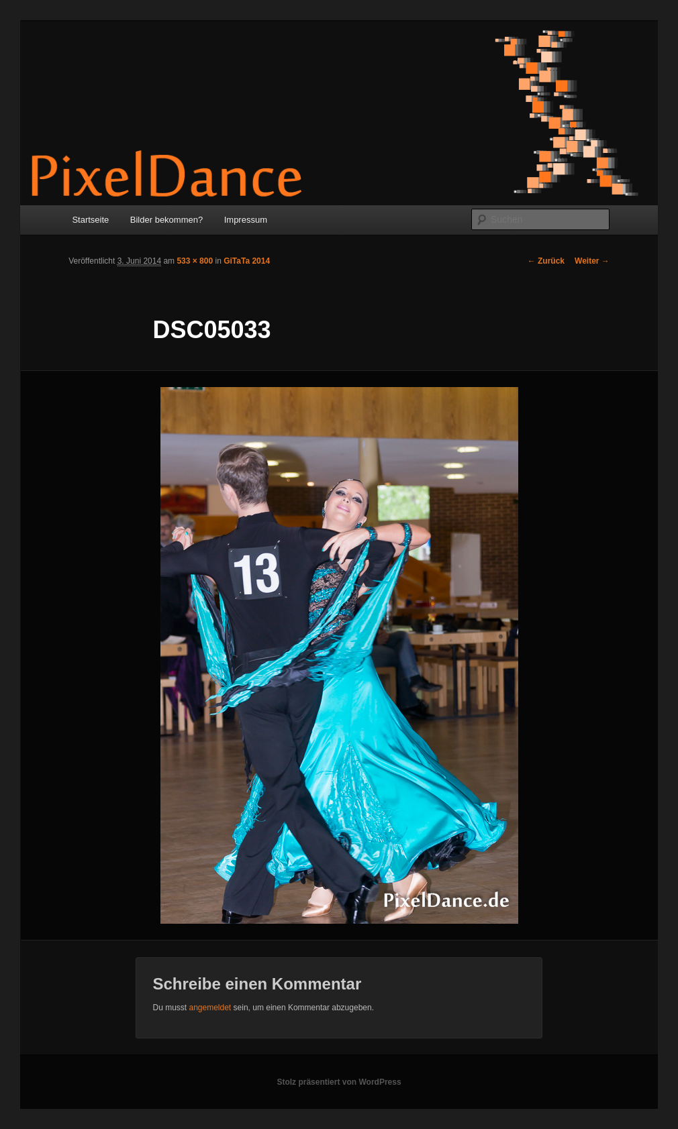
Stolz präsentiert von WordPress (339, 1082)
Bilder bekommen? (166, 220)
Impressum (245, 220)
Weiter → (592, 261)
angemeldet (210, 1007)
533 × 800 (195, 261)
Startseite (90, 220)
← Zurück (546, 261)
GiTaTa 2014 (247, 261)
